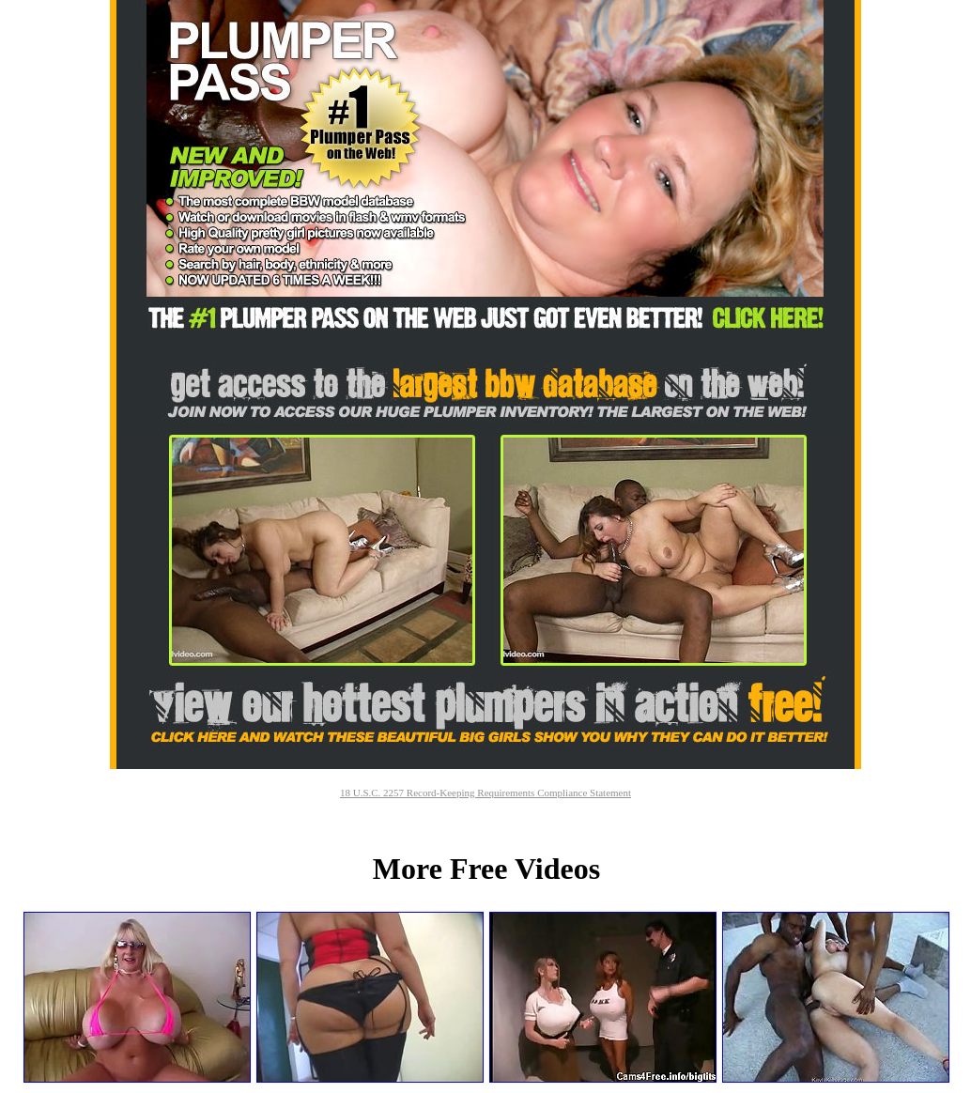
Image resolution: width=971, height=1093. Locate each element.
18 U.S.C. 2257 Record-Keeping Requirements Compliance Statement (485, 792)
